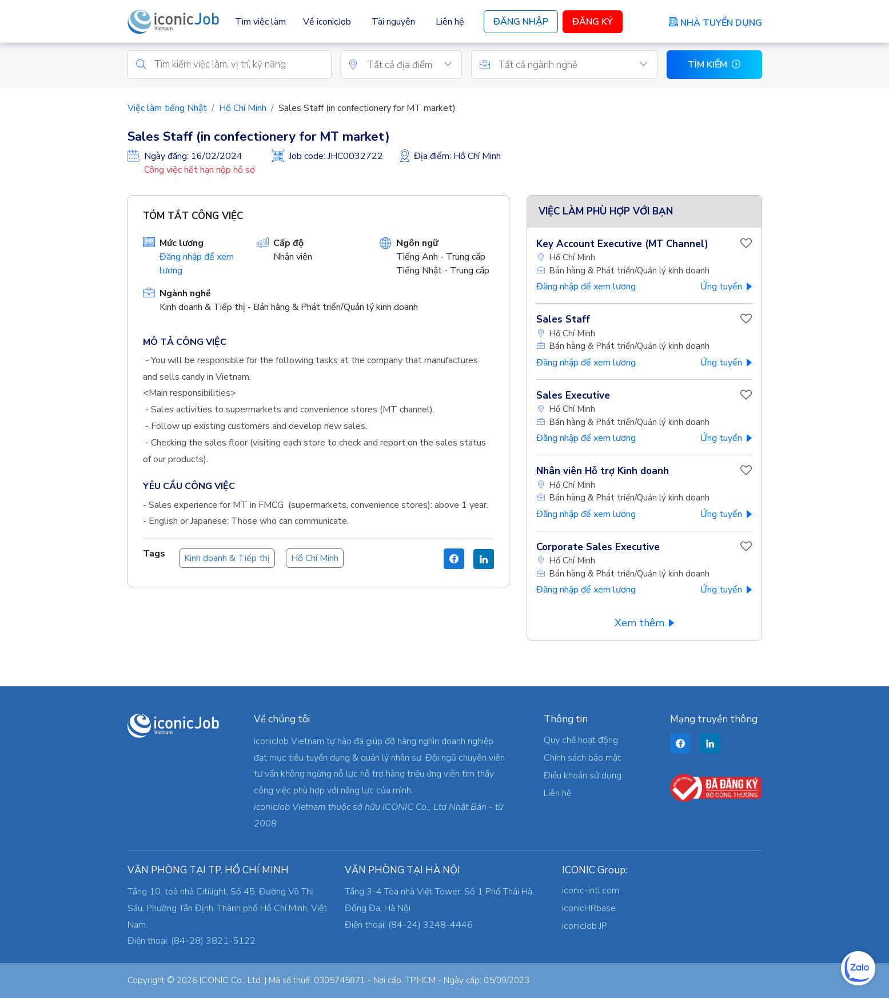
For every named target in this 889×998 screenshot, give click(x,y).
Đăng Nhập (520, 21)
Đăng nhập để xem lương (586, 288)
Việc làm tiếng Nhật (167, 109)
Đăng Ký (592, 21)
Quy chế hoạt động (581, 740)
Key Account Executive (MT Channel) (622, 245)
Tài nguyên (393, 21)
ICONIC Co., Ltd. (231, 980)
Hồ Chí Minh (242, 109)
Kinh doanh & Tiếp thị (227, 560)
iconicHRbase (589, 908)
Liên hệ (450, 21)
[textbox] (414, 66)
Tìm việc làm (260, 21)
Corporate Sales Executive (598, 548)
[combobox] (414, 65)
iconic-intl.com (590, 890)
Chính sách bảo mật (582, 758)
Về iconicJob (327, 21)
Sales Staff (563, 321)
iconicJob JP (584, 926)
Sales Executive (573, 396)
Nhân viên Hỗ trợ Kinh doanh (602, 472)
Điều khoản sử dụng (582, 775)
